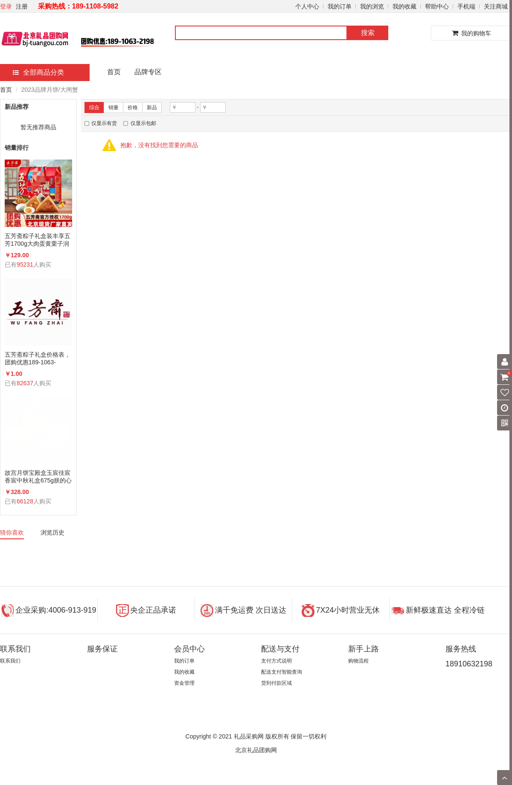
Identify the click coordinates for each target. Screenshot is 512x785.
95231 (25, 264)
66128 (25, 501)
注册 (22, 6)
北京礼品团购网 (256, 750)
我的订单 (340, 6)
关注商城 (496, 6)
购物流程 (358, 661)
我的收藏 (404, 6)
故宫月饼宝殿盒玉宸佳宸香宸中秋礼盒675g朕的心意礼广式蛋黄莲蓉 (38, 476)
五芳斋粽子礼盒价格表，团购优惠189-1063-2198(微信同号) (37, 358)
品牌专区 (148, 72)
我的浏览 (372, 6)
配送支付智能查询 (281, 672)
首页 (114, 72)
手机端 (466, 6)
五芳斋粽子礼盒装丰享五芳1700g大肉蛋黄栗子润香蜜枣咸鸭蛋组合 (37, 240)
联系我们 (10, 661)
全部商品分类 (38, 72)
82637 (25, 383)
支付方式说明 (276, 661)
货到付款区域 (276, 683)
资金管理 (184, 683)
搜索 (368, 32)
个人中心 (307, 6)
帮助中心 (437, 6)
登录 (6, 6)
